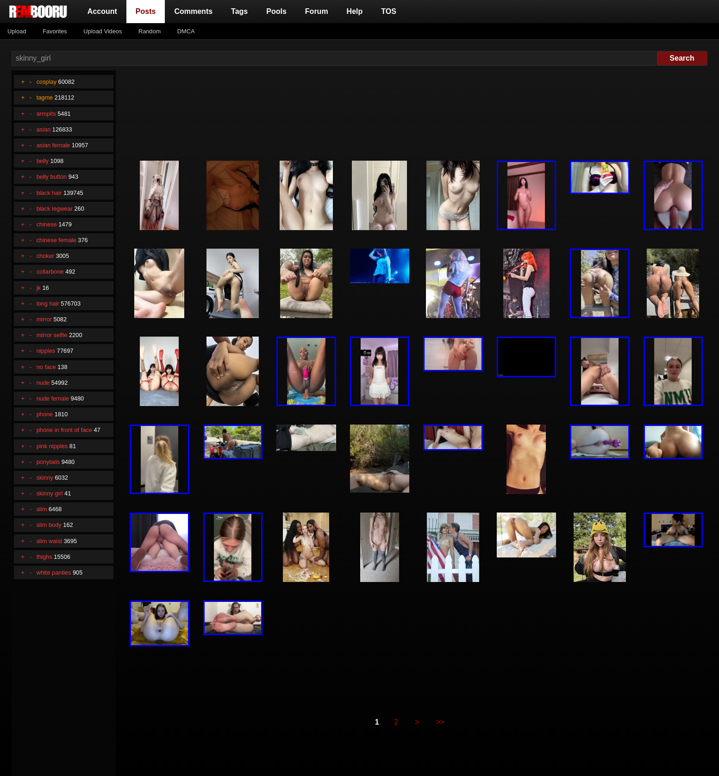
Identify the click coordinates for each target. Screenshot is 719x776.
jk (39, 287)
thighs (44, 556)
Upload (16, 31)
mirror (44, 319)
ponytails (48, 461)
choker (45, 255)
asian (44, 129)
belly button (52, 176)
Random (149, 31)
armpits (46, 113)
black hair (49, 192)
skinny (45, 477)
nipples (46, 350)
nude (43, 382)
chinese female (56, 240)
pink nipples (52, 446)
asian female (53, 145)
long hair (48, 303)
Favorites (55, 31)
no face (46, 366)
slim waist (49, 541)
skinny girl (50, 493)
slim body (49, 524)
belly (43, 160)
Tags (239, 11)
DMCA (186, 31)
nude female (53, 398)
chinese (47, 224)
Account (102, 11)
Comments (193, 11)
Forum (316, 11)
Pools (276, 11)
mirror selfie (52, 335)
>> (440, 722)
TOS (388, 11)
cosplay (46, 81)
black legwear (55, 208)
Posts (148, 10)
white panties (54, 572)
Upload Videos (102, 31)
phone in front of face (64, 429)
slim (42, 509)
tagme (45, 97)
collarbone (50, 271)
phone (45, 414)
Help (355, 11)
